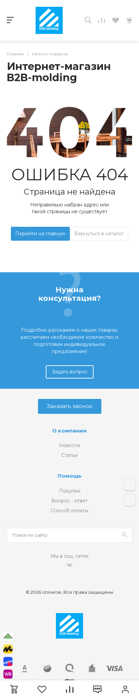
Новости (69, 445)
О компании (69, 430)
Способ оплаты (69, 511)
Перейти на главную (40, 234)
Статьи (69, 455)
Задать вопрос (69, 372)
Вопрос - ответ (69, 501)
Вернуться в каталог (99, 234)
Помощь (69, 476)
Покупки (69, 491)
